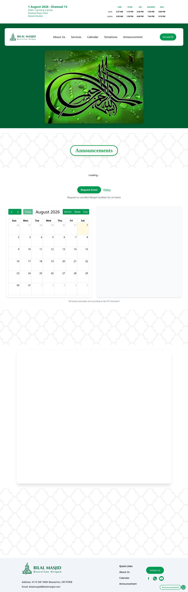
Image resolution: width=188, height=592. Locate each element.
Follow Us (151, 555)
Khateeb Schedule (35, 16)
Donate (162, 52)
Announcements (94, 159)
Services (77, 52)
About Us (61, 52)
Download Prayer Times (38, 13)
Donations (110, 52)
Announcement (170, 587)
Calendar (93, 52)
